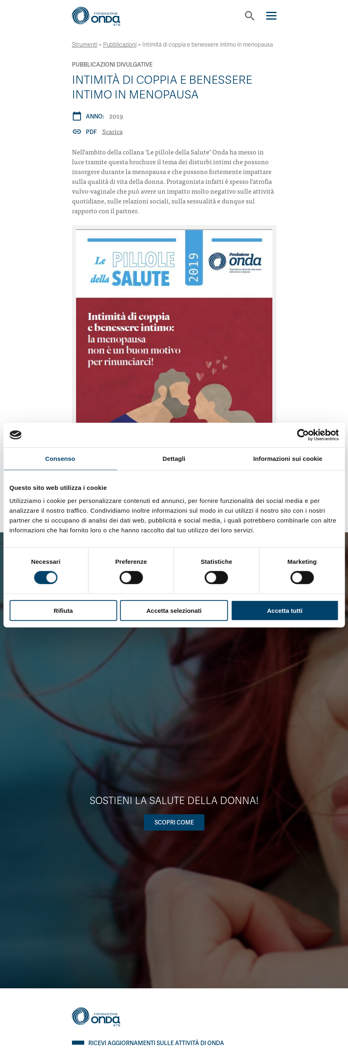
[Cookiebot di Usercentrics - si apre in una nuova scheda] (303, 435)
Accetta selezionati (174, 610)
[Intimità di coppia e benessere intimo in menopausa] (174, 368)
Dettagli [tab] (174, 458)
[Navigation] (271, 16)
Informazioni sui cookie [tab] (287, 458)
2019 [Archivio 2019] (116, 115)
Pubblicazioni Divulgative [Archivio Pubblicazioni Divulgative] (112, 64)
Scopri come (174, 822)
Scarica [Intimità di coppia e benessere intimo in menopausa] (112, 131)
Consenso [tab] (60, 458)
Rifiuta (63, 610)
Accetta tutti (285, 610)
